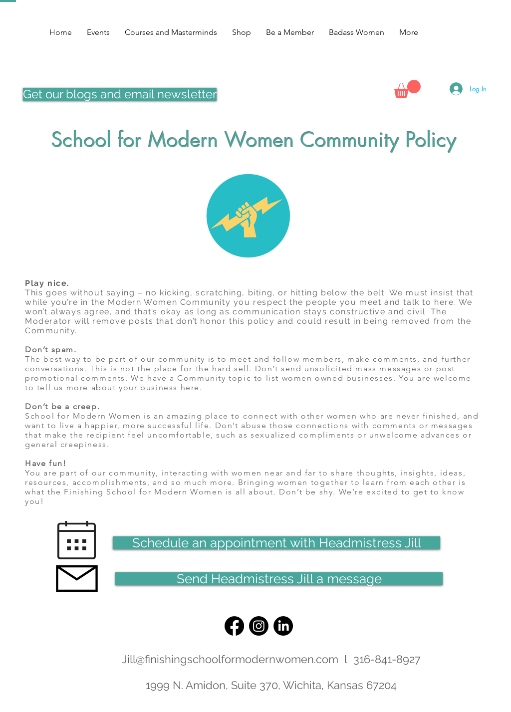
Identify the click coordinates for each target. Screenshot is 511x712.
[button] (407, 89)
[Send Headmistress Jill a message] (279, 578)
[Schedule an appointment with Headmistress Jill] (276, 542)
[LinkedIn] (283, 626)
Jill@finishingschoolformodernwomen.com (230, 659)
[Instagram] (258, 626)
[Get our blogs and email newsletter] (120, 94)
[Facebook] (234, 626)
